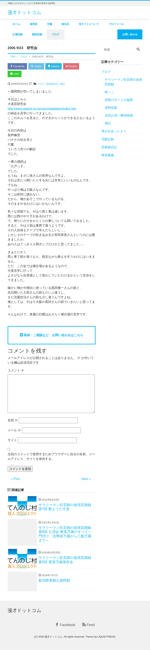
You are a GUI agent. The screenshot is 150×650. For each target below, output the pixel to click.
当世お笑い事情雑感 (119, 115)
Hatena (54, 66)
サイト (12, 440)
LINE (14, 73)
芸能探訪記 (52, 83)
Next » (86, 479)
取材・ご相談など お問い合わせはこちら (51, 335)
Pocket (71, 66)
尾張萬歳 (107, 155)
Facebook (17, 66)
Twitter (36, 66)
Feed (88, 625)
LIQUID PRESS (106, 636)
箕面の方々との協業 (119, 99)
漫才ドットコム (24, 12)
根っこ (109, 92)
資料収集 (111, 107)
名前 (13, 420)
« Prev (15, 479)
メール (14, 430)
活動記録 (107, 139)
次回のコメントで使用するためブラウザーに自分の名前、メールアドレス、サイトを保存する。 (51, 456)
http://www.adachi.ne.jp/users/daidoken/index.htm (42, 108)
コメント (16, 370)
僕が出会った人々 (113, 131)
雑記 (62, 83)
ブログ (41, 83)
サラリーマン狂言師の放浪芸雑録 (123, 82)
